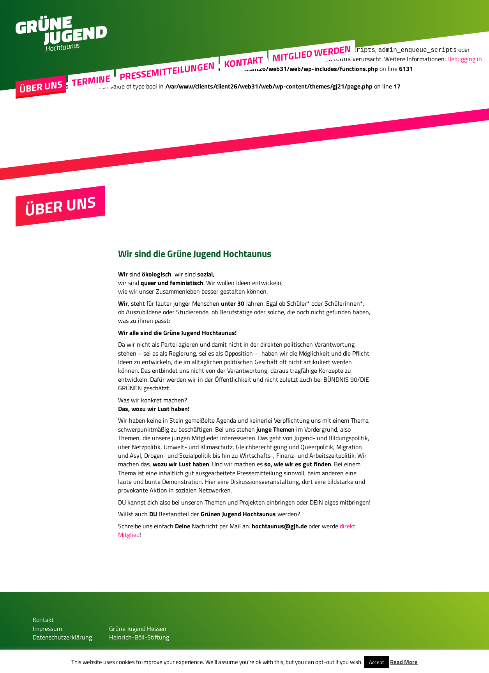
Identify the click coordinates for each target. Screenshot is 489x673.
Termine (91, 87)
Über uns (40, 93)
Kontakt (243, 68)
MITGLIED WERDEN (311, 60)
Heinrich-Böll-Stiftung (139, 634)
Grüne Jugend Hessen (137, 625)
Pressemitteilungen (167, 78)
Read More (404, 661)
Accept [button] (376, 662)
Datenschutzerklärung (62, 634)
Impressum (47, 625)
